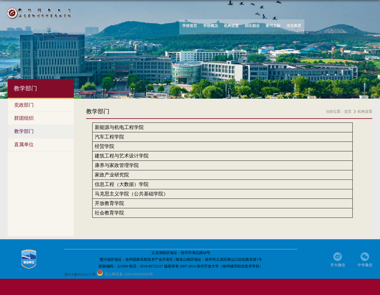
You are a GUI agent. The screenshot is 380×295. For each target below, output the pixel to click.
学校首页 (189, 26)
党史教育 (294, 26)
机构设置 (231, 26)
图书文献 (273, 26)
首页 (348, 111)
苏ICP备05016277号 (80, 274)
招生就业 (252, 26)
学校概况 (210, 26)
